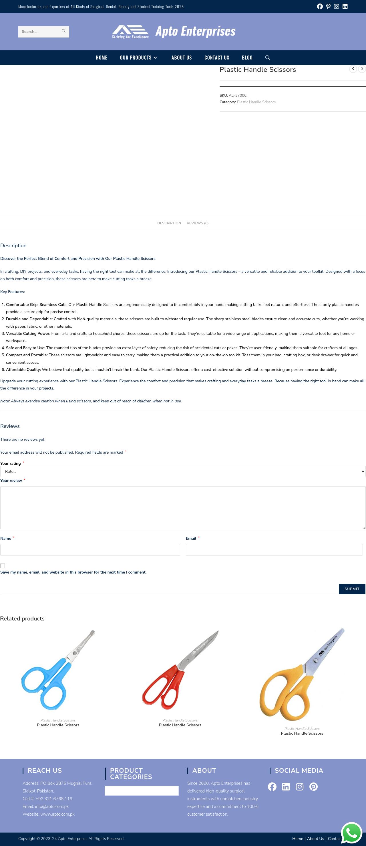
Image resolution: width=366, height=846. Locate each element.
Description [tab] (169, 223)
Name (7, 538)
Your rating (12, 464)
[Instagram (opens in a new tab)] (336, 7)
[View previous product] (353, 69)
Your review (12, 480)
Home (297, 838)
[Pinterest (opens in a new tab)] (328, 7)
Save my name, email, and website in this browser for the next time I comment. (73, 572)
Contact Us (338, 838)
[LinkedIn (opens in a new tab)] (344, 7)
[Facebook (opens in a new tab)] (320, 7)
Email (193, 538)
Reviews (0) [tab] (197, 223)
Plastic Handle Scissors (256, 102)
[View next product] (362, 69)
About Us (315, 838)
